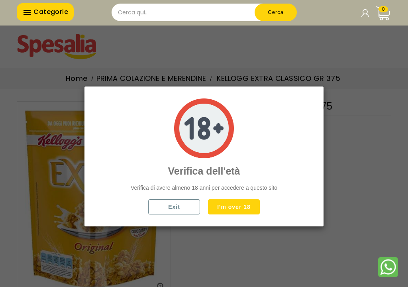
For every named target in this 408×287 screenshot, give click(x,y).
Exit (174, 207)
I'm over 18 (234, 207)
